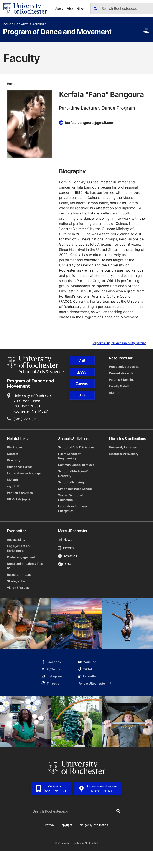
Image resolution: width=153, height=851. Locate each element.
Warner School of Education (70, 497)
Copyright (65, 825)
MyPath (12, 480)
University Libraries (123, 447)
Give (80, 8)
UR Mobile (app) (18, 499)
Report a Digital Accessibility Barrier (119, 343)
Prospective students (124, 367)
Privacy (49, 825)
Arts (64, 564)
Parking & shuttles (20, 493)
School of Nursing (71, 482)
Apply (59, 8)
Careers (82, 383)
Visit (70, 8)
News (65, 539)
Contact (12, 454)
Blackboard (15, 447)
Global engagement (21, 557)
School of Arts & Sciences (25, 24)
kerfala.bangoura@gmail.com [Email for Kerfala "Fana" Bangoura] (89, 122)
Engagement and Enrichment (19, 548)
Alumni (114, 392)
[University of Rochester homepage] (25, 8)
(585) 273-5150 (26, 419)
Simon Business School (75, 489)
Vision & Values (18, 587)
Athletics (67, 556)
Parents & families (121, 380)
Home (11, 83)
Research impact (19, 575)
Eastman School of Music (76, 465)
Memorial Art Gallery (123, 454)
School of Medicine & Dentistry (73, 473)
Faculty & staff (119, 386)
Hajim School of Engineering (69, 456)
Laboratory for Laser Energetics (72, 508)
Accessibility (16, 539)
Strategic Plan (17, 581)
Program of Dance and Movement (57, 32)
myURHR (13, 486)
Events (66, 547)
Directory (13, 460)
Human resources (20, 467)
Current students (121, 373)
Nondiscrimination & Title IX (25, 565)
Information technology (24, 473)
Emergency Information (93, 825)
